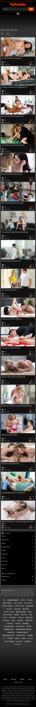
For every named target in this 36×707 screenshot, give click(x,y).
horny (13, 620)
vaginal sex (9, 629)
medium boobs (21, 612)
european (10, 623)
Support (13, 679)
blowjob (29, 606)
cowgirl (27, 641)
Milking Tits (17, 540)
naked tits (24, 614)
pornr (16, 615)
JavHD (17, 580)
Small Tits (17, 561)
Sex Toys (17, 565)
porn (23, 638)
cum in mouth (20, 626)
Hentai (17, 543)
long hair (28, 620)
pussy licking (7, 606)
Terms (22, 679)
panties (22, 600)
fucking (10, 638)
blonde (26, 623)
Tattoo (17, 536)
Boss (17, 558)
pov (4, 638)
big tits (26, 609)
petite (29, 626)
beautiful (29, 617)
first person (9, 641)
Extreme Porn (17, 547)
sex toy (5, 617)
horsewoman (12, 600)
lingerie (18, 623)
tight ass (18, 644)
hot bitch (12, 617)
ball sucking (28, 603)
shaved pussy (22, 632)
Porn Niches (7, 533)
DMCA (30, 679)
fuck (29, 612)
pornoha (21, 617)
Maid (17, 568)
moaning (20, 620)
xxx (30, 614)
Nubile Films (17, 576)
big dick (19, 641)
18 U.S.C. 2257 (18, 682)
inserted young (19, 606)
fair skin (9, 609)
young (30, 635)
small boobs (18, 603)
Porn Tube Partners (9, 573)
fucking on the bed (23, 629)
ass (4, 600)
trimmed (30, 600)
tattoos (30, 638)
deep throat (7, 603)
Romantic (17, 554)
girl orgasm (9, 626)
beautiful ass (8, 635)
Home (5, 679)
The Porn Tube (16, 704)
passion (6, 620)
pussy (17, 638)
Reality (17, 550)
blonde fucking (20, 635)
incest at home (9, 612)
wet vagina (7, 615)
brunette (11, 632)
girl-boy (17, 609)
